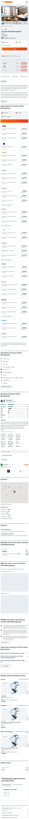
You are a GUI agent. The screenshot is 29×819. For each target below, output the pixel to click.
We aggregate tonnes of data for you (15, 815)
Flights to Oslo (6, 792)
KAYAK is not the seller (15, 813)
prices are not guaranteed (6, 809)
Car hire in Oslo (7, 794)
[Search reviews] (15, 451)
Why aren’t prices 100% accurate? (15, 817)
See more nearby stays (23, 679)
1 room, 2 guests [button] (6, 45)
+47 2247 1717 (4, 36)
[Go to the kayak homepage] (8, 2)
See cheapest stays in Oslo (22, 705)
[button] (2, 2)
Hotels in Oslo (6, 795)
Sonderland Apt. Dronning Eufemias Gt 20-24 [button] (10, 722)
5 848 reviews (12, 38)
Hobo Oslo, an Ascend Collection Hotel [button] (9, 748)
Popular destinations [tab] (17, 784)
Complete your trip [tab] (7, 784)
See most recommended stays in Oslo (22, 732)
